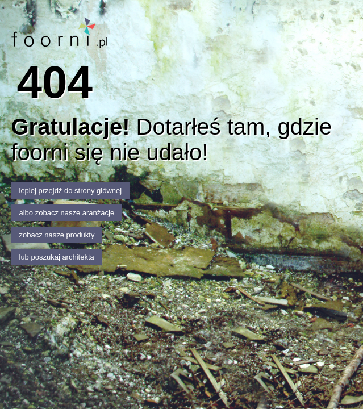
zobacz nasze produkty (57, 235)
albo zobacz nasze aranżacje (67, 212)
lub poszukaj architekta (56, 257)
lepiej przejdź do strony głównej (70, 190)
